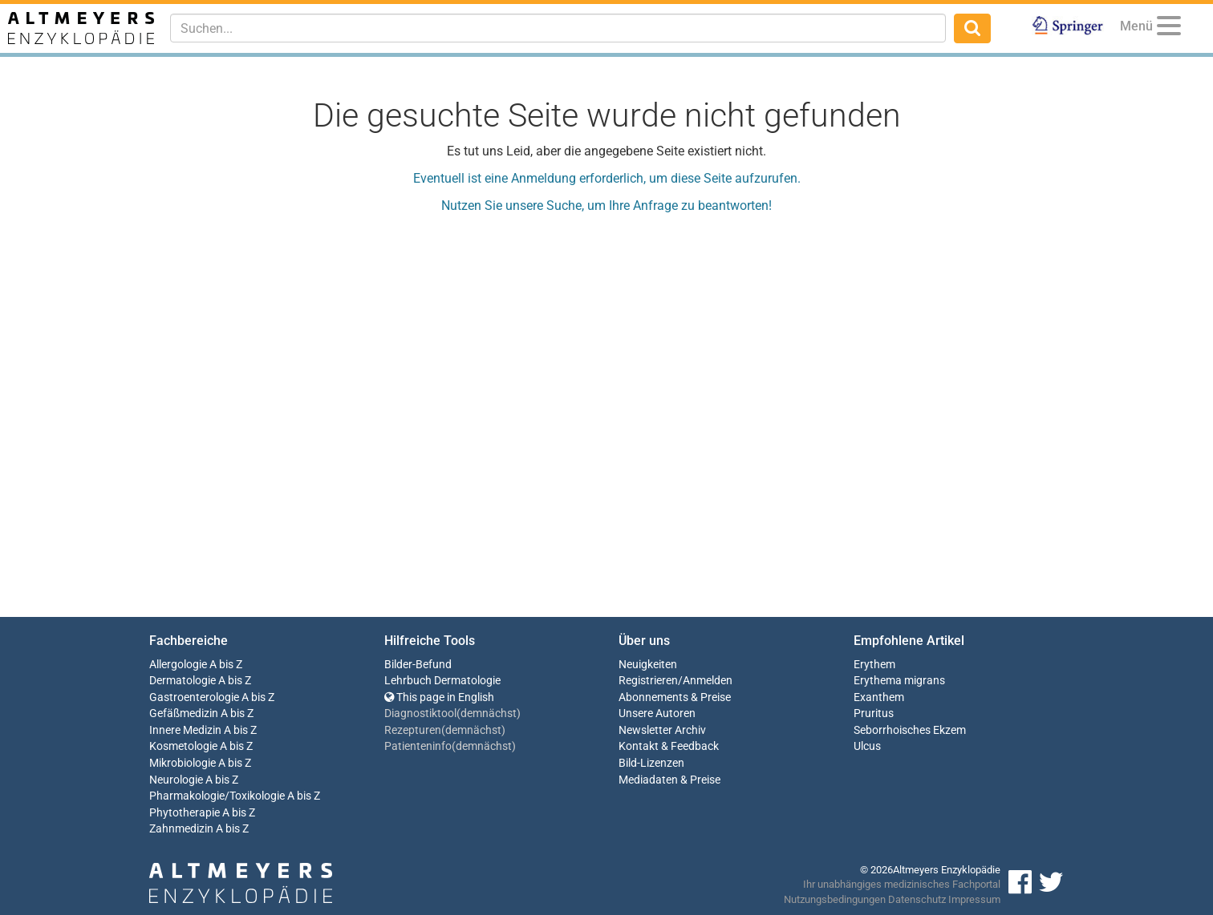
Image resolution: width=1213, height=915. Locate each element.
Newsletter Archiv (662, 730)
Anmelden (707, 680)
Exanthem (879, 697)
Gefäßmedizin (183, 713)
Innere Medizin (185, 730)
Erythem (874, 664)
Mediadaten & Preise (669, 780)
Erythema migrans (899, 680)
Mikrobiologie (182, 763)
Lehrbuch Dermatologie (442, 680)
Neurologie (176, 780)
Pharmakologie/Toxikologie (217, 796)
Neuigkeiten (648, 664)
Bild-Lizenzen (651, 763)
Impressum (974, 899)
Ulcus (867, 746)
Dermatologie (182, 680)
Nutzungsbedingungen (835, 899)
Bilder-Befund (418, 664)
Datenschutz (917, 899)
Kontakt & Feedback (669, 746)
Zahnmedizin (181, 829)
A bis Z (225, 664)
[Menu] (1169, 28)
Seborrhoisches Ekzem (910, 730)
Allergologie (178, 664)
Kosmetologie (183, 746)
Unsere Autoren (657, 713)
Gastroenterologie (194, 697)
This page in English (439, 697)
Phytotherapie (184, 813)
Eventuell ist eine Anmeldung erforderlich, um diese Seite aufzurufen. (607, 178)
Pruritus (874, 713)
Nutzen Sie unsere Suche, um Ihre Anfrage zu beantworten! (606, 205)
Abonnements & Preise (675, 697)
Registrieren (648, 680)
